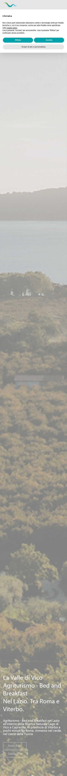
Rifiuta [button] (18, 40)
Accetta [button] (49, 40)
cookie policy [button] (12, 28)
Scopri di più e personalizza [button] (33, 47)
